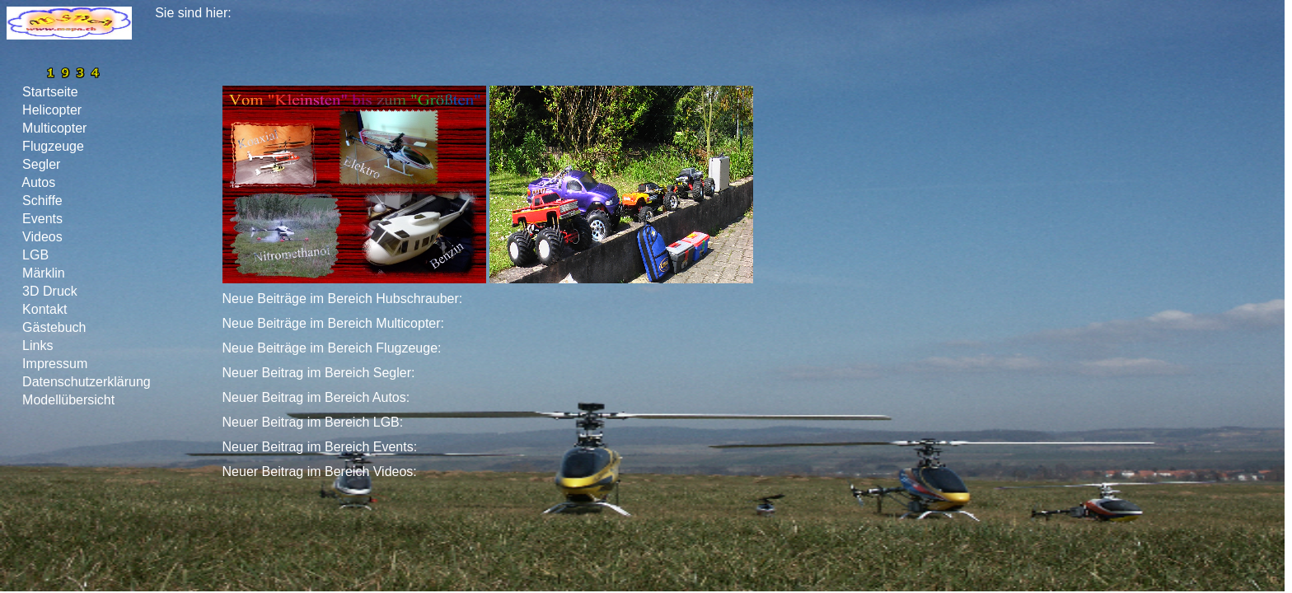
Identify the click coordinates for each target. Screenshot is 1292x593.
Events (43, 219)
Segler (41, 164)
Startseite (50, 92)
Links (38, 346)
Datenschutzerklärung (87, 382)
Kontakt (45, 309)
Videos (43, 237)
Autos (39, 182)
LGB (36, 255)
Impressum (55, 364)
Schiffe (43, 201)
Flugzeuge (53, 146)
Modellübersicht (69, 400)
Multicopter (55, 128)
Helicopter (52, 110)
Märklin (43, 273)
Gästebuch (54, 327)
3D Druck (50, 291)
